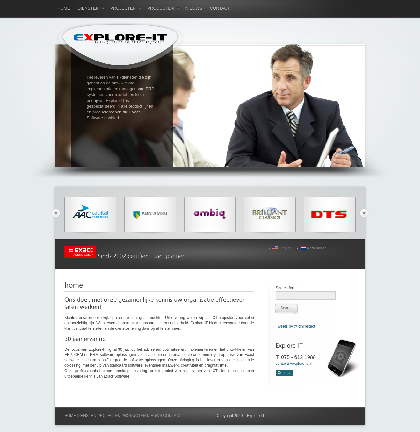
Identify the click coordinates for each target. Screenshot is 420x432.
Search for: (285, 288)
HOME (70, 416)
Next (364, 213)
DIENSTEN (86, 416)
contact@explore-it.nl (294, 363)
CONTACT (172, 416)
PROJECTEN (108, 416)
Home (63, 8)
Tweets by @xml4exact (295, 326)
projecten (126, 8)
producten (163, 8)
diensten (91, 8)
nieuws (193, 8)
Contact (284, 373)
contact (220, 8)
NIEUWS (154, 416)
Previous (56, 213)
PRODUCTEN (133, 416)
